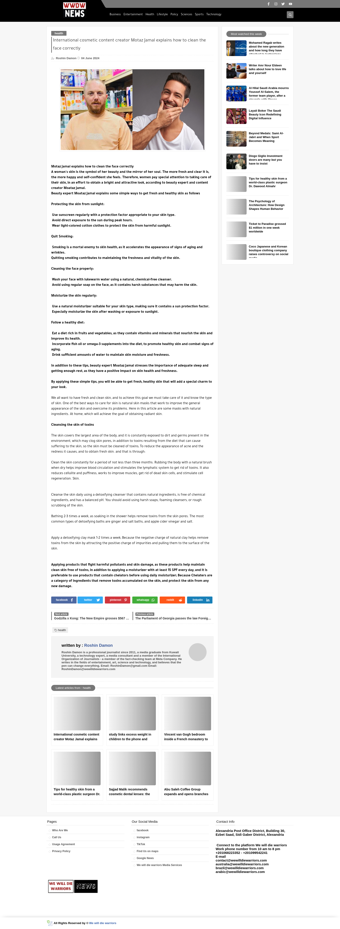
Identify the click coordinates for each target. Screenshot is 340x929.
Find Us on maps (148, 851)
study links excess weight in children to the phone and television (130, 737)
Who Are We (60, 830)
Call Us (56, 837)
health (59, 33)
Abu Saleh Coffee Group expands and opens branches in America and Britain (186, 792)
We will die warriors (102, 923)
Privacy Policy (61, 851)
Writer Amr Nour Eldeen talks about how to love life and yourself (267, 69)
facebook (143, 830)
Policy (174, 14)
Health (150, 14)
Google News (145, 858)
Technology (213, 14)
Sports (199, 14)
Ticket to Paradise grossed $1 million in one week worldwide (267, 227)
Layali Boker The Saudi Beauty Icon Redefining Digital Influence (265, 114)
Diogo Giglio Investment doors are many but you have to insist (266, 159)
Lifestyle (162, 14)
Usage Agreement (63, 844)
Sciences (186, 14)
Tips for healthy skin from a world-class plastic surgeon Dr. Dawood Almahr (77, 792)
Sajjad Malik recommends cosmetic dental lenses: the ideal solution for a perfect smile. (129, 792)
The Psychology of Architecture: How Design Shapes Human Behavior (267, 205)
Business (115, 14)
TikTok (141, 844)
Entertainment (133, 14)
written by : (87, 645)
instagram (143, 837)
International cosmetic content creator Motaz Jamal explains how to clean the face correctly (77, 737)
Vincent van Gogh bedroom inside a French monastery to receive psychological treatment (186, 737)
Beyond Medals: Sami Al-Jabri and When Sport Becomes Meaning (266, 137)
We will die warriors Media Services (159, 865)
